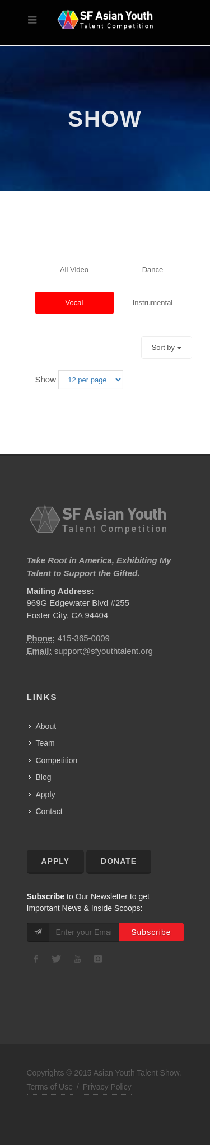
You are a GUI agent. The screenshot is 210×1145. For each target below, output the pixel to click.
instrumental (153, 302)
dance (153, 269)
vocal (74, 302)
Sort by (166, 347)
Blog (44, 777)
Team (45, 743)
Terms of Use (50, 1086)
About (46, 726)
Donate (119, 861)
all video (74, 269)
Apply (45, 794)
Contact (49, 811)
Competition (57, 760)
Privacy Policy (107, 1086)
